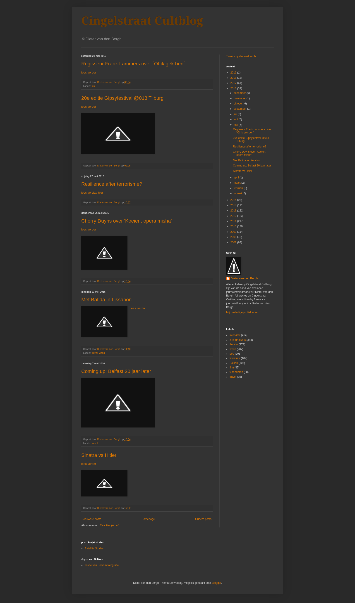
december (240, 93)
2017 (233, 83)
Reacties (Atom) (109, 525)
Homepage (148, 519)
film (94, 86)
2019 (233, 72)
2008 (233, 237)
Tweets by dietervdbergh (241, 56)
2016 (233, 88)
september (240, 108)
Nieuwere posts (91, 519)
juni (236, 119)
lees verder (88, 72)
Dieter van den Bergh (244, 278)
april (237, 177)
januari (238, 193)
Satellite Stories (94, 548)
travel (95, 352)
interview (235, 335)
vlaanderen (236, 372)
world (102, 352)
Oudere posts (203, 519)
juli (236, 114)
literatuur (235, 358)
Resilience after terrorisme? (111, 184)
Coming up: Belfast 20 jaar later (116, 371)
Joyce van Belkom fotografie (102, 565)
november (240, 98)
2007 (233, 242)
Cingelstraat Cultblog (142, 20)
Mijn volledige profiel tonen (242, 312)
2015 (233, 200)
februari (239, 188)
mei (236, 124)
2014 (233, 205)
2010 (233, 226)
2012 (233, 216)
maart (237, 182)
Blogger (216, 582)
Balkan (234, 363)
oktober (238, 103)
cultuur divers (238, 340)
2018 (233, 77)
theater (234, 344)
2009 (233, 231)
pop (232, 353)
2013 (233, 210)
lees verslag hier (92, 192)
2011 (233, 221)
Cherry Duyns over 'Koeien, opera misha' (126, 221)
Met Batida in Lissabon (106, 299)
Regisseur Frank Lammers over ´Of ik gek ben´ (133, 63)
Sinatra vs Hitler (98, 455)
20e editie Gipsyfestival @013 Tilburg (122, 98)
